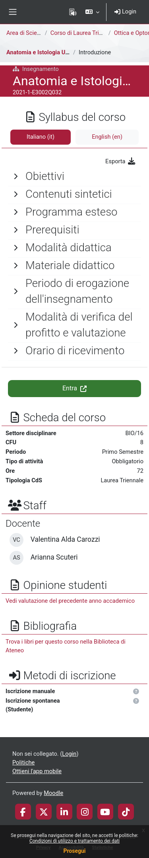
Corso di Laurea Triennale (83, 32)
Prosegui (74, 851)
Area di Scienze (26, 32)
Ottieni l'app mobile (37, 771)
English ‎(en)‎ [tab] (107, 136)
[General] (74, 176)
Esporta (120, 161)
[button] (92, 12)
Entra (74, 388)
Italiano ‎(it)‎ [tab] (40, 136)
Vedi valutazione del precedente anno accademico (70, 600)
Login (125, 11)
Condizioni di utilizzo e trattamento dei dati (74, 841)
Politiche (23, 762)
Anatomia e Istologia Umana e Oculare (56, 52)
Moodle (53, 793)
